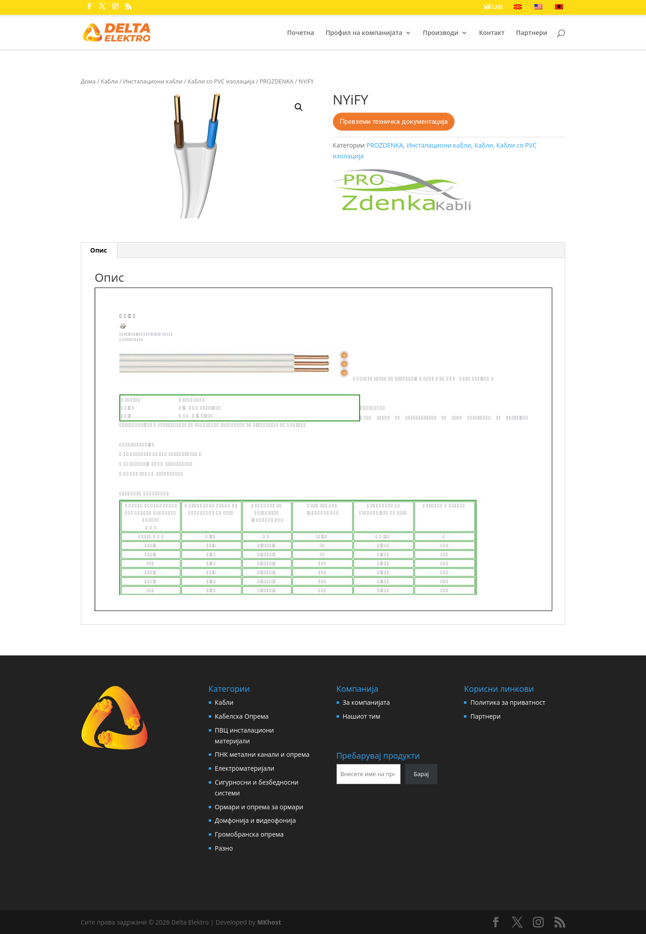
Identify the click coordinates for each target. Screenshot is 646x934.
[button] (299, 107)
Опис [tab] (98, 250)
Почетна (300, 33)
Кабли (109, 81)
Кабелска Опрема (242, 716)
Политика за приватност (507, 702)
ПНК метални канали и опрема (262, 754)
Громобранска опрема (249, 834)
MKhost (269, 922)
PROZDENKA (276, 81)
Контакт (492, 33)
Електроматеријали (245, 768)
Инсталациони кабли (153, 81)
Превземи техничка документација (394, 122)
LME (493, 7)
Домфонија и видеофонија (255, 820)
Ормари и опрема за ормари (259, 807)
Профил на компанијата (364, 33)
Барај (421, 774)
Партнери (531, 33)
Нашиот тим (361, 716)
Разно (224, 848)
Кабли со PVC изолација (221, 81)
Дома (88, 81)
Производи (440, 33)
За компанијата (366, 702)
